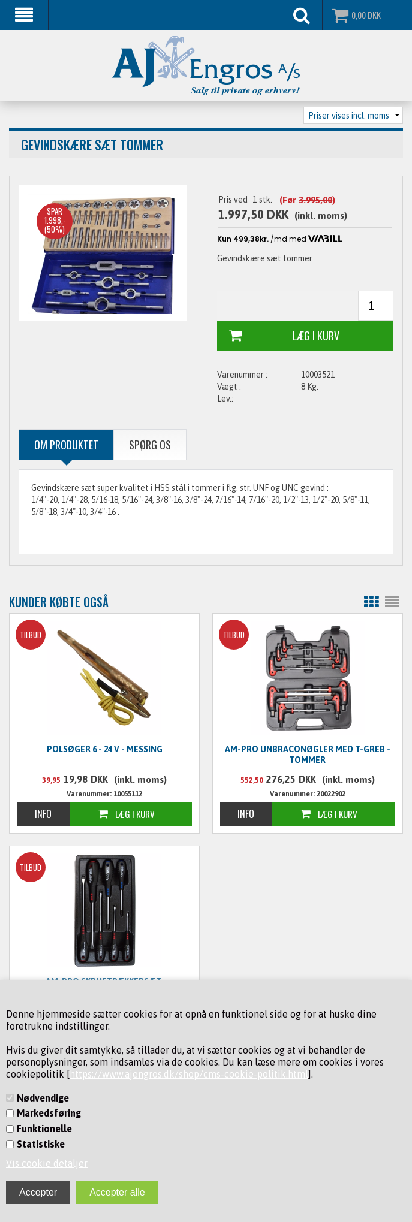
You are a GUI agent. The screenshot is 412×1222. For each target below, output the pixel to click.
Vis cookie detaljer (47, 1163)
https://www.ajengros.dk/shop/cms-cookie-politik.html (189, 1074)
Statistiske (41, 1144)
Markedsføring (49, 1113)
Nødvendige (43, 1098)
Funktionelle (44, 1128)
